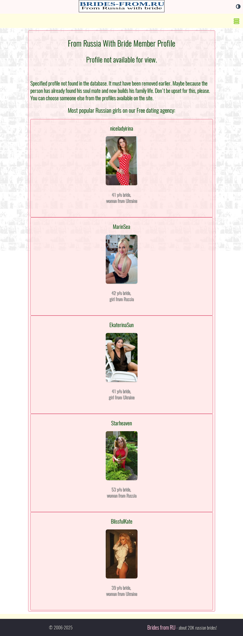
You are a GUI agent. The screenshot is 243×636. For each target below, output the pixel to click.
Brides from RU (161, 627)
